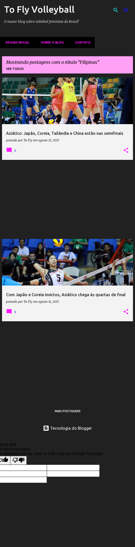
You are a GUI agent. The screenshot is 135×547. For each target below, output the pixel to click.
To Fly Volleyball (39, 9)
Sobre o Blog (50, 42)
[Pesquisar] (116, 10)
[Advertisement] (67, 199)
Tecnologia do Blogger (67, 428)
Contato (81, 42)
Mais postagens (68, 411)
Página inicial (16, 42)
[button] (126, 150)
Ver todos (15, 68)
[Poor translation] (18, 460)
